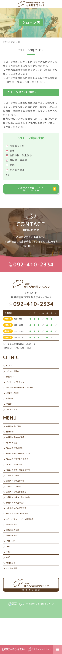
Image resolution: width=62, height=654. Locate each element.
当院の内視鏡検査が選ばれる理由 (22, 393)
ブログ (9, 413)
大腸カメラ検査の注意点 (18, 513)
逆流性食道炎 (12, 551)
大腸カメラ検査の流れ (17, 526)
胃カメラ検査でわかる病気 (19, 475)
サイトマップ (12, 419)
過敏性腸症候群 (13, 558)
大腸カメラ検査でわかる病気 (20, 520)
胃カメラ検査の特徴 (16, 462)
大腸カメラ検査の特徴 (17, 500)
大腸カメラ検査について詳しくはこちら (31, 189)
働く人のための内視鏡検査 (19, 539)
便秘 (8, 577)
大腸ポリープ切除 (14, 507)
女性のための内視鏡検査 (18, 532)
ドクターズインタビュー (18, 387)
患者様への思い (13, 400)
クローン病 (11, 571)
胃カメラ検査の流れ (16, 481)
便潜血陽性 (11, 596)
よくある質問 (12, 603)
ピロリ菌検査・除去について (20, 488)
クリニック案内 (13, 374)
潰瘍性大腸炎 (12, 564)
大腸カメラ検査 (13, 494)
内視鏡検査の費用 (14, 437)
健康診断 (10, 443)
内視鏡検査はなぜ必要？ (18, 450)
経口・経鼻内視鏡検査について (21, 469)
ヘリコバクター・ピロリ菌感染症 (22, 545)
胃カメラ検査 (12, 456)
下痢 (8, 583)
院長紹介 (10, 381)
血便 (8, 590)
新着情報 (10, 406)
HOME (9, 368)
